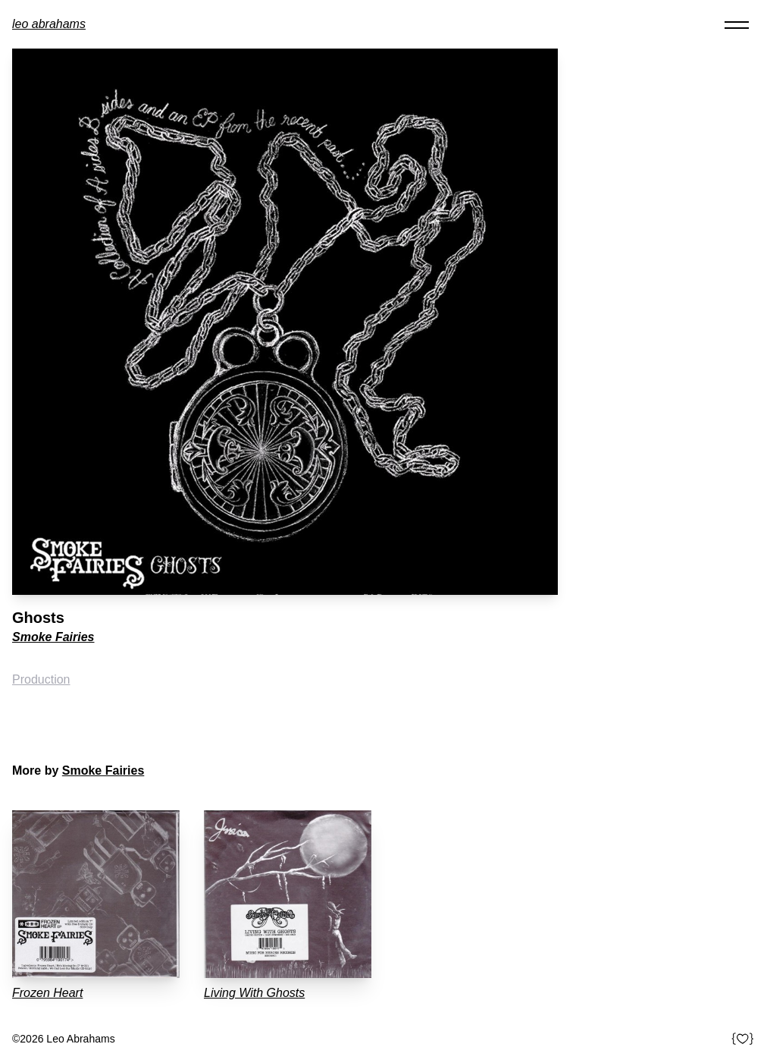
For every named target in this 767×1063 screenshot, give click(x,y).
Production (41, 679)
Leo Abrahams (49, 23)
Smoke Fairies (53, 637)
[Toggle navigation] (736, 24)
